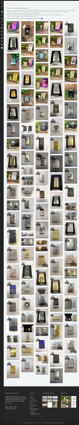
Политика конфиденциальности (35, 413)
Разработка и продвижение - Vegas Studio (54, 422)
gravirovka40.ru (28, 422)
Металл (10, 3)
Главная (32, 397)
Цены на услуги (33, 401)
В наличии (32, 399)
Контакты (32, 403)
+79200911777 (9, 403)
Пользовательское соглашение (34, 409)
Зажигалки (16, 3)
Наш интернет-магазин (33, 406)
